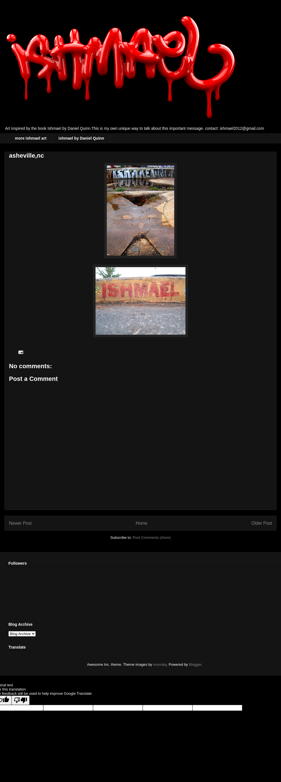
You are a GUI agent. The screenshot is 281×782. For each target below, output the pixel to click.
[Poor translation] (21, 700)
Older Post (261, 523)
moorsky (160, 664)
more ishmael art (30, 138)
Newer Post (20, 523)
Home (142, 523)
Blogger (195, 664)
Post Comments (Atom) (152, 537)
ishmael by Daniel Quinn (81, 138)
